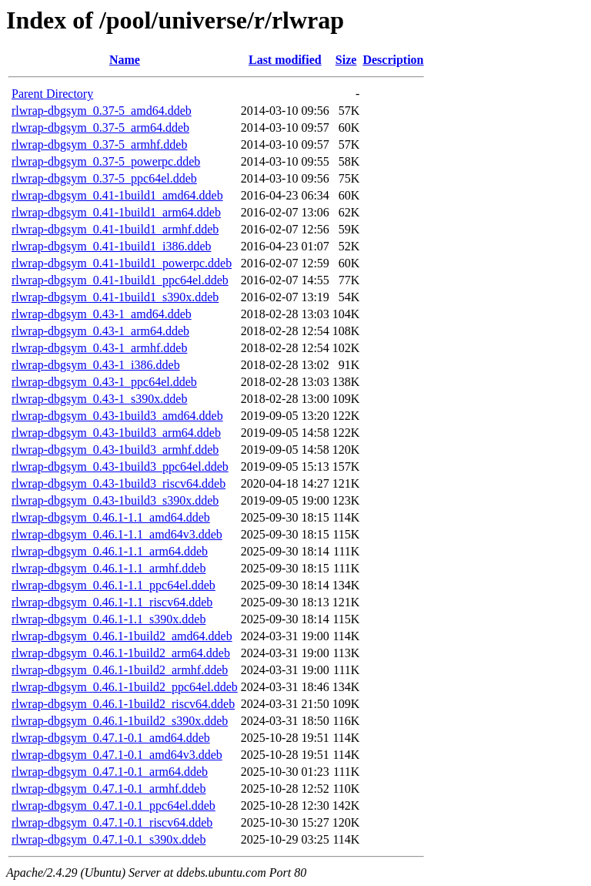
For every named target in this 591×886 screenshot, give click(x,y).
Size (346, 59)
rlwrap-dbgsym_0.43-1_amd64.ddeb (102, 314)
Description (392, 59)
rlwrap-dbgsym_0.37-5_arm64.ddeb (100, 127)
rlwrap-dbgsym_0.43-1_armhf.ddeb (99, 347)
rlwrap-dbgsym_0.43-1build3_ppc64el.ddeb (120, 466)
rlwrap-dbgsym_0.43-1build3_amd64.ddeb (117, 415)
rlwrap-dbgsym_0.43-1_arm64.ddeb (100, 330)
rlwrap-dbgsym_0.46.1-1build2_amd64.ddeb (122, 636)
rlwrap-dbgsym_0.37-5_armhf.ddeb (99, 144)
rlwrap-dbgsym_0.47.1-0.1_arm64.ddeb (110, 771)
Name (124, 59)
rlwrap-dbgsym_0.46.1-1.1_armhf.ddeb (108, 568)
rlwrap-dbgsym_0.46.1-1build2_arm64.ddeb (121, 652)
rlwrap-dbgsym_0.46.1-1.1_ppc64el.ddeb (113, 585)
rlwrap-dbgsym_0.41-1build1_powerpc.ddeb (122, 263)
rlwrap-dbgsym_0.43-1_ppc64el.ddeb (104, 381)
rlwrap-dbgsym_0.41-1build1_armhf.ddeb (115, 229)
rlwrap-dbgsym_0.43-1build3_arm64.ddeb (116, 432)
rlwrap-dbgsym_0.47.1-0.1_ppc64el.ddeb (113, 805)
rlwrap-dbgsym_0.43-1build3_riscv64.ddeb (118, 483)
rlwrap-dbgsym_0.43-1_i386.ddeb (96, 364)
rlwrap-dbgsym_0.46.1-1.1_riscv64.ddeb (112, 602)
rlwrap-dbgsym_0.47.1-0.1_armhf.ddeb (108, 788)
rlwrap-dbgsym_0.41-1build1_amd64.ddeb (117, 195)
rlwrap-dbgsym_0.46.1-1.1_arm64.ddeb (110, 551)
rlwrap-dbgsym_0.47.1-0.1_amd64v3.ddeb (117, 754)
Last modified (285, 59)
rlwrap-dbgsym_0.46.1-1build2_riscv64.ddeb (123, 703)
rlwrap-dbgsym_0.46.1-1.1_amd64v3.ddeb (117, 534)
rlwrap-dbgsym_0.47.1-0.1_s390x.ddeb (108, 839)
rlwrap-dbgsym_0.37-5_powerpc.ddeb (106, 161)
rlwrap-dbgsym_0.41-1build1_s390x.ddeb (115, 297)
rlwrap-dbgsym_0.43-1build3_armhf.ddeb (115, 449)
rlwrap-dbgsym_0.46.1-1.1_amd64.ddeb (111, 517)
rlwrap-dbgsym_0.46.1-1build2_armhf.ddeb (120, 669)
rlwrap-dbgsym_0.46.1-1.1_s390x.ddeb (108, 619)
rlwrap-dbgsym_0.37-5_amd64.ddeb (102, 110)
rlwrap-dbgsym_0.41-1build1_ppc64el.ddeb (120, 280)
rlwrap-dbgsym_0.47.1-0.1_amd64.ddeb (111, 737)
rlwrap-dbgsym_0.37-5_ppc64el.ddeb (104, 178)
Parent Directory (52, 93)
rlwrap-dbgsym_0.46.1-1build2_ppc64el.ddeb (125, 686)
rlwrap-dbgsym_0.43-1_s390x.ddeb (99, 398)
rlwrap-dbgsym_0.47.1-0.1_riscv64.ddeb (112, 822)
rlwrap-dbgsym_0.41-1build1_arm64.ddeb (116, 212)
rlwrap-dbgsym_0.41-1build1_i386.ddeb (112, 246)
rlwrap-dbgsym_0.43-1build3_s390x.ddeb (115, 500)
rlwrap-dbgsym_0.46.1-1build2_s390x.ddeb (120, 720)
